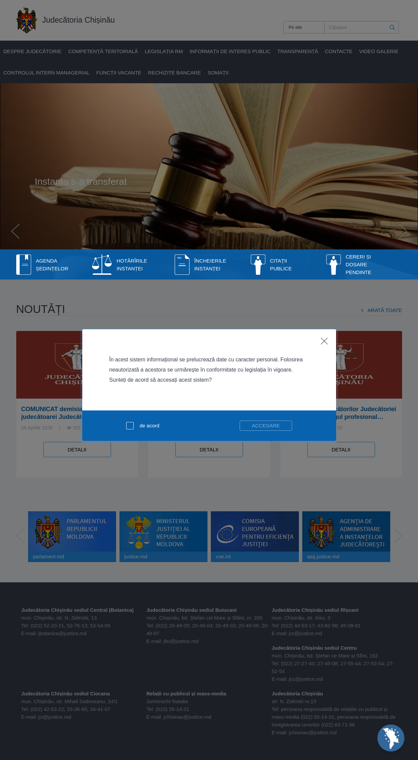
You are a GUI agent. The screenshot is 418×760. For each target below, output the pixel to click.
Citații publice (281, 264)
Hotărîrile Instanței (131, 264)
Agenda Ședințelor (52, 264)
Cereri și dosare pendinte (358, 264)
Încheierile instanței (210, 264)
